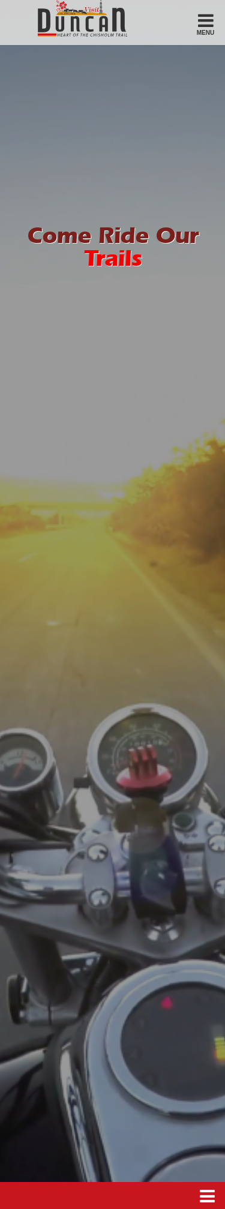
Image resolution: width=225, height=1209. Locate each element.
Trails (113, 260)
